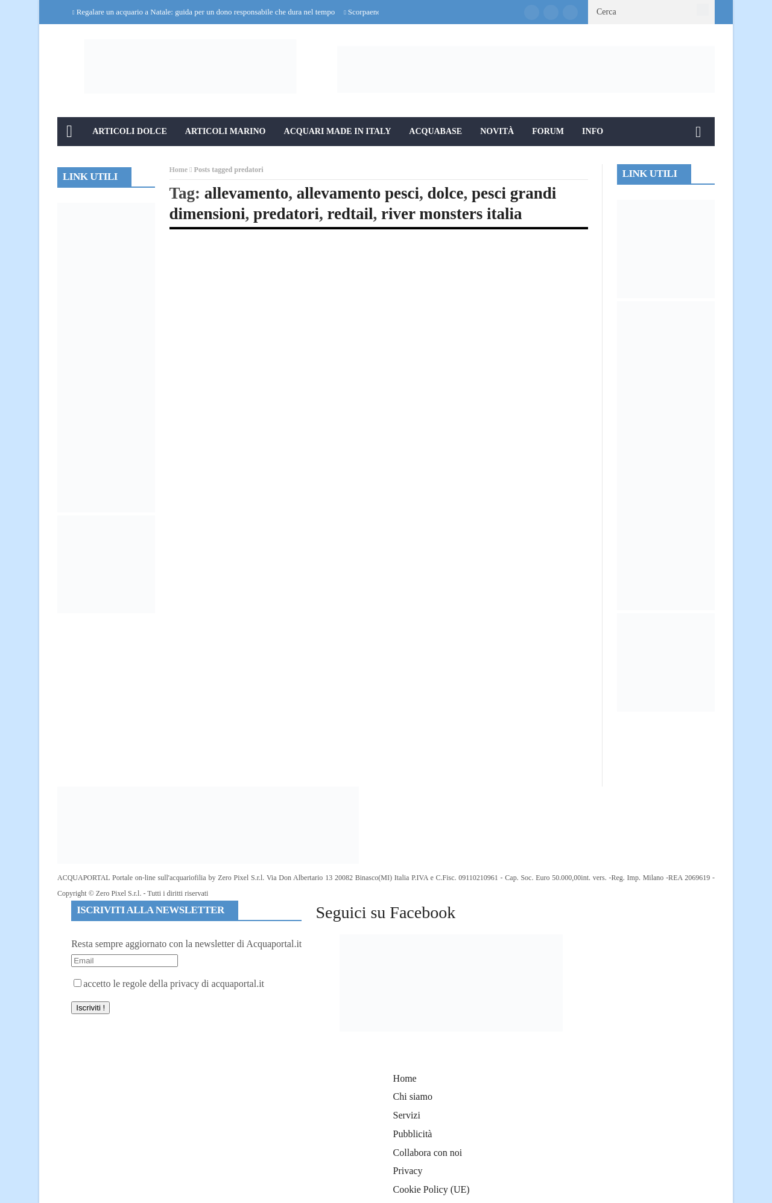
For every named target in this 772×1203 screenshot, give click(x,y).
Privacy (408, 1171)
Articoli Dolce (129, 131)
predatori (286, 214)
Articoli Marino (225, 131)
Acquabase (435, 131)
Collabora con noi (428, 1152)
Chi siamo (412, 1096)
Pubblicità (412, 1134)
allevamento (246, 193)
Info (592, 131)
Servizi (406, 1115)
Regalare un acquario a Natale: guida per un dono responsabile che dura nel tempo (206, 11)
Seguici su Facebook (385, 912)
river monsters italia (451, 214)
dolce (446, 193)
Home (178, 169)
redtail (350, 214)
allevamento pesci (358, 193)
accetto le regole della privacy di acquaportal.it (169, 983)
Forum (548, 131)
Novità (497, 131)
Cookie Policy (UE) (431, 1189)
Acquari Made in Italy (337, 131)
